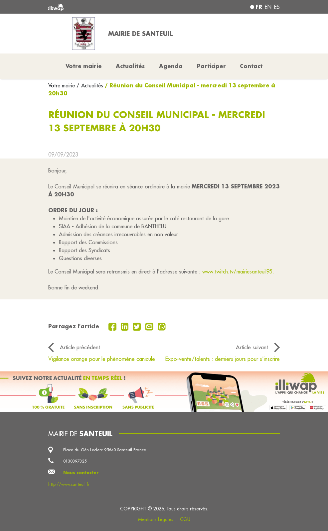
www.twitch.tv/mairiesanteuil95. (238, 271)
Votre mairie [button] (84, 65)
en (268, 7)
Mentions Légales (155, 519)
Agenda (171, 65)
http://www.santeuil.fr (68, 484)
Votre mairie (62, 85)
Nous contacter (81, 472)
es (277, 7)
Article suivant (252, 347)
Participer (211, 65)
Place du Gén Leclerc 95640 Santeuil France (104, 449)
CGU (185, 519)
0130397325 (74, 461)
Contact (251, 65)
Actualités (130, 65)
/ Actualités (90, 85)
